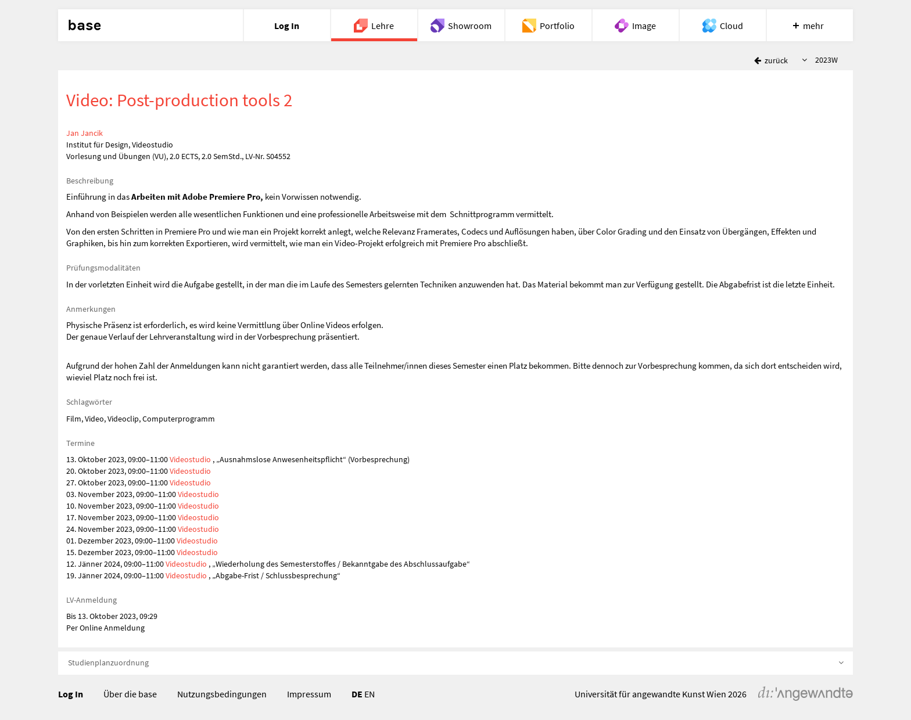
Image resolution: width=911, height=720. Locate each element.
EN (369, 694)
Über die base (130, 694)
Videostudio (190, 459)
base (84, 25)
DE (357, 694)
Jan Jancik (84, 133)
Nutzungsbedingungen (222, 694)
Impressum (309, 694)
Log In (70, 694)
